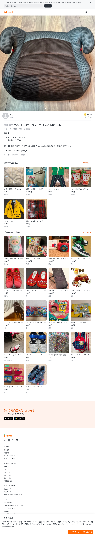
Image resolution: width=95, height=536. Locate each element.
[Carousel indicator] (45, 108)
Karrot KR (7, 478)
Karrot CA (7, 472)
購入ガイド (7, 489)
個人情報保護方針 (8, 526)
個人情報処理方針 (9, 514)
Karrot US (7, 469)
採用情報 (6, 453)
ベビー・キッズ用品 (10, 129)
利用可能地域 (8, 481)
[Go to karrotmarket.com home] (8, 12)
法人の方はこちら (9, 508)
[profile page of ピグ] (5, 116)
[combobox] (23, 6)
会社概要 (6, 450)
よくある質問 (8, 502)
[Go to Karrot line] (17, 440)
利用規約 (6, 511)
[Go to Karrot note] (5, 440)
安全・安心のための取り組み (13, 494)
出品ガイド (7, 492)
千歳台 (12, 117)
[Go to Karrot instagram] (9, 440)
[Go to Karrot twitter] (13, 440)
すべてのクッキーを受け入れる (81, 532)
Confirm (48, 6)
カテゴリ (6, 466)
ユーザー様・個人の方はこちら (13, 505)
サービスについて (9, 455)
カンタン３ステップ (10, 458)
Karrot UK (7, 475)
